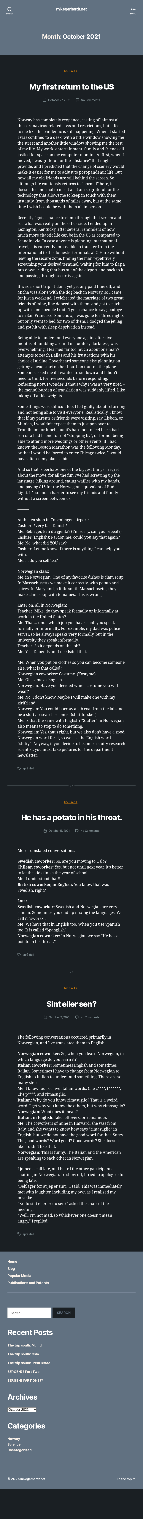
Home (13, 1290)
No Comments (91, 115)
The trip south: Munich (25, 1375)
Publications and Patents (33, 1312)
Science (13, 1474)
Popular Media (22, 1305)
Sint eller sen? (71, 1032)
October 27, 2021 (59, 115)
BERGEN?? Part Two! (23, 1401)
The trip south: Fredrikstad (28, 1392)
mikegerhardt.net (71, 9)
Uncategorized (19, 1480)
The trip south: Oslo (23, 1384)
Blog (12, 1297)
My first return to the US (71, 93)
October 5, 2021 (58, 860)
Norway (71, 72)
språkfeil (29, 783)
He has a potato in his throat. (71, 838)
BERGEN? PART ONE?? (25, 1410)
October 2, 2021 (58, 1047)
